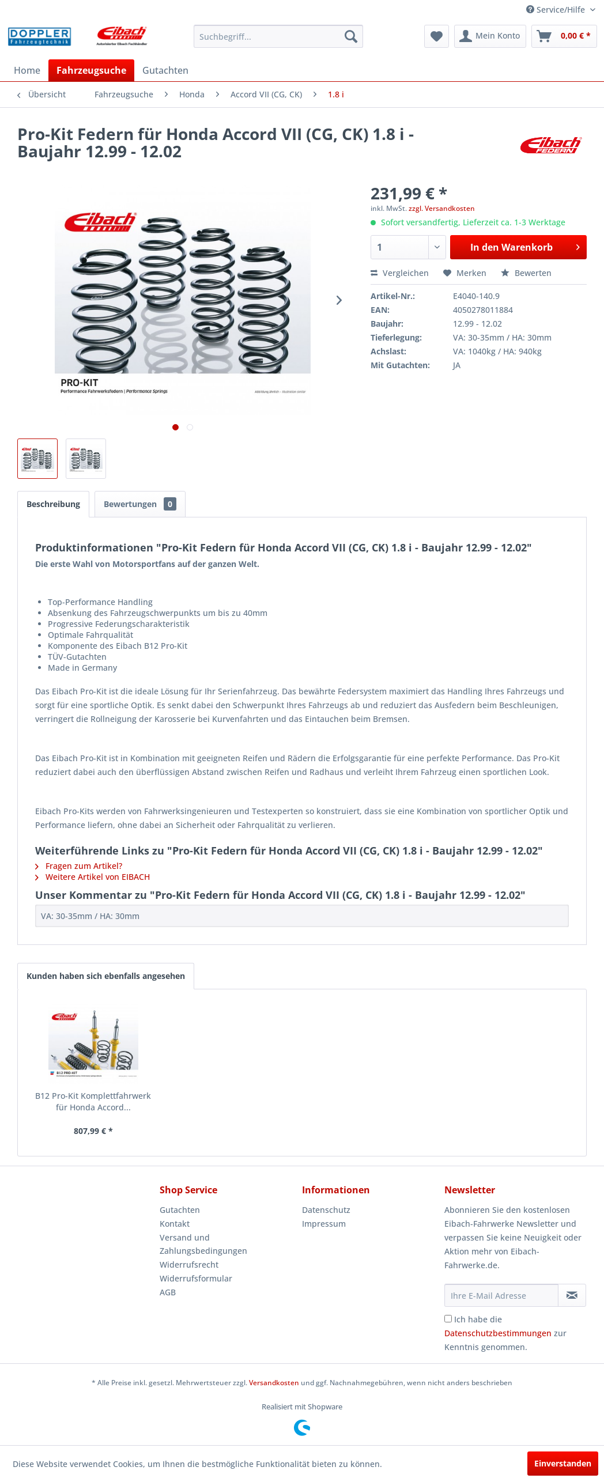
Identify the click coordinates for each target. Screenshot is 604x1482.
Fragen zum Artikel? (78, 865)
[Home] (27, 70)
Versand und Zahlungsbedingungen (203, 1244)
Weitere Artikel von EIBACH (92, 876)
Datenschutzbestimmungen (498, 1333)
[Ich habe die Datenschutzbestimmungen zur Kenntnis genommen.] (448, 1318)
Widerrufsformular (196, 1278)
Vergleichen (400, 272)
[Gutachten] (165, 70)
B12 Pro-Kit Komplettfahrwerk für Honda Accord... (93, 1101)
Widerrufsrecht (189, 1264)
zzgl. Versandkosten (442, 208)
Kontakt (175, 1223)
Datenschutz (326, 1209)
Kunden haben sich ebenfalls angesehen (106, 975)
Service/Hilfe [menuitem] (556, 9)
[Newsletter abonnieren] (572, 1295)
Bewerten (526, 272)
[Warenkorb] (564, 36)
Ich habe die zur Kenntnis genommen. (505, 1333)
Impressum (324, 1223)
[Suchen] (351, 36)
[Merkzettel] (436, 36)
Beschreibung (53, 503)
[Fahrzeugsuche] (91, 70)
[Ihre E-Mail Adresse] (501, 1295)
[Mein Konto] (490, 36)
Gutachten (180, 1209)
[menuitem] (278, 36)
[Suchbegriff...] (278, 36)
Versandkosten (274, 1383)
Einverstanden (562, 1463)
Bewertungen (140, 504)
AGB (168, 1292)
